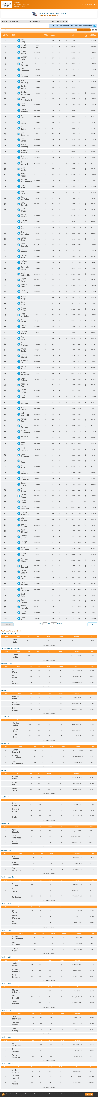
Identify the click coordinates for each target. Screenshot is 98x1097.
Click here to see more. (49, 645)
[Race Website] (7, 4)
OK (95, 26)
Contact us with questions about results (48, 15)
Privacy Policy (22, 1095)
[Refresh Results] (96, 30)
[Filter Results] (93, 30)
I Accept (89, 1094)
